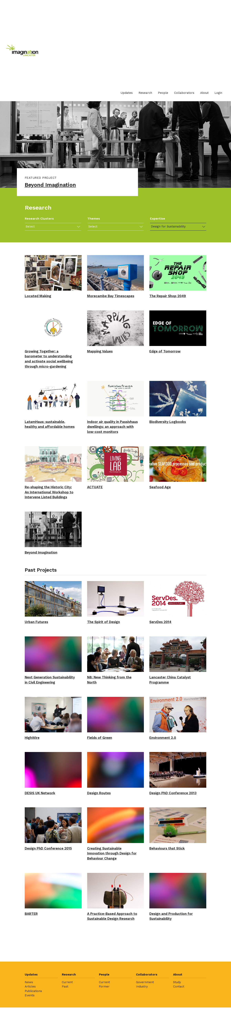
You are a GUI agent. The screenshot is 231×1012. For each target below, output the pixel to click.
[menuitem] (127, 93)
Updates (127, 93)
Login (218, 93)
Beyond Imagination (53, 185)
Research (145, 93)
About (204, 93)
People (163, 93)
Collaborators (184, 93)
